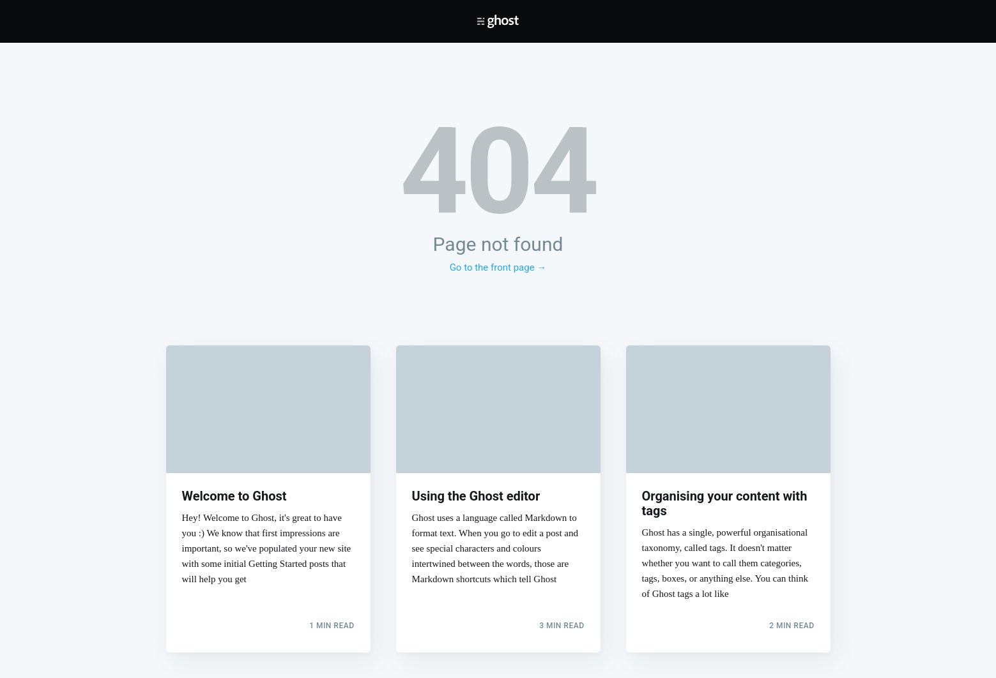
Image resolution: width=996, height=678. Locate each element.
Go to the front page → (498, 267)
